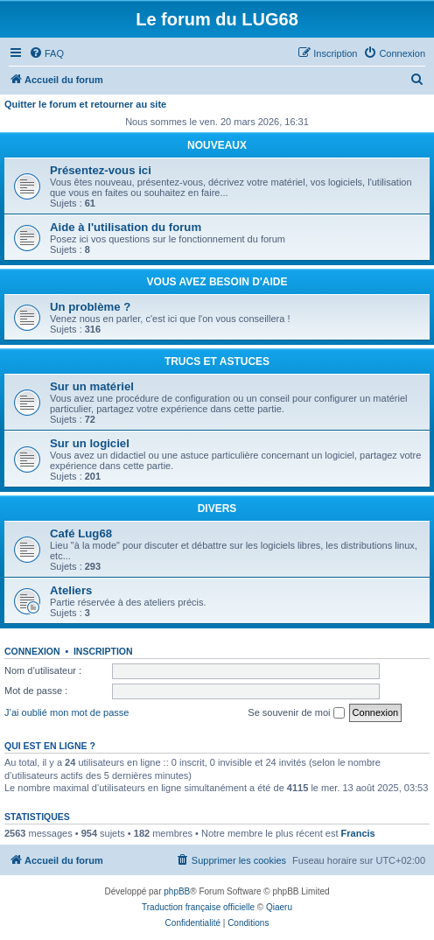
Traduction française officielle (198, 907)
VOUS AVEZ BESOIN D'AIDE (217, 282)
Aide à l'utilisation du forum (125, 227)
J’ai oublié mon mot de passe (66, 712)
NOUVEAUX (217, 145)
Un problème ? (90, 306)
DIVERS (217, 508)
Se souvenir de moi (296, 713)
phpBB (177, 891)
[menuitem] (46, 53)
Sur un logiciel (90, 443)
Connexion (32, 651)
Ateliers (71, 590)
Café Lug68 (81, 533)
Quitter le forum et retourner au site (85, 104)
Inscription (103, 651)
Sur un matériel (92, 386)
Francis (358, 833)
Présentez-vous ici (100, 170)
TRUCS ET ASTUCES (217, 361)
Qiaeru (279, 907)
